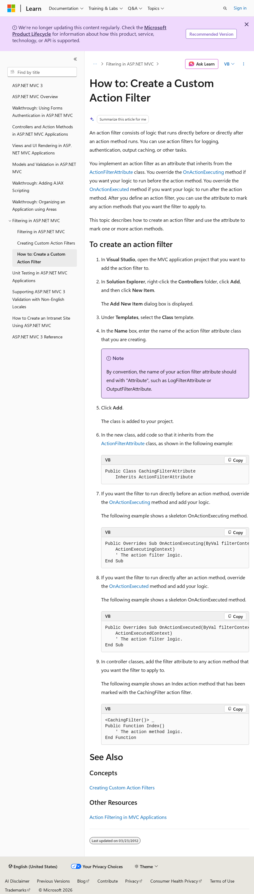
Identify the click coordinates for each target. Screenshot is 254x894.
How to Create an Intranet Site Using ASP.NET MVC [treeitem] (41, 322)
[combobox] (42, 72)
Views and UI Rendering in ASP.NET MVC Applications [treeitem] (42, 149)
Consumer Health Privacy (174, 881)
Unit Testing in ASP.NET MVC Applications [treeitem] (39, 276)
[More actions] (243, 64)
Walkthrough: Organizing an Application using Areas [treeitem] (38, 205)
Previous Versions (53, 881)
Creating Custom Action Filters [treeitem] (46, 243)
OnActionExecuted (109, 189)
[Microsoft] (11, 8)
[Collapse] (75, 59)
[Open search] (225, 8)
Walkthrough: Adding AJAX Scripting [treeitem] (37, 187)
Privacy (132, 881)
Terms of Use (222, 881)
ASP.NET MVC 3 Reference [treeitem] (37, 337)
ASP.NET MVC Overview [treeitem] (35, 96)
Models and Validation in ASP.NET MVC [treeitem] (44, 168)
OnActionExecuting (203, 172)
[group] (175, 552)
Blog (81, 881)
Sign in (240, 8)
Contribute (107, 881)
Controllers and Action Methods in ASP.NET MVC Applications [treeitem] (42, 130)
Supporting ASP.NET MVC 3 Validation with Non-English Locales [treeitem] (38, 299)
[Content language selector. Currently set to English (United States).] (33, 867)
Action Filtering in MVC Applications (128, 817)
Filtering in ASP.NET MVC (130, 64)
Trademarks (15, 890)
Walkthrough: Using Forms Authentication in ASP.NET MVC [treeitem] (42, 111)
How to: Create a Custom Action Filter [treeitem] (41, 258)
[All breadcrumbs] (94, 64)
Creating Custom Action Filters (122, 787)
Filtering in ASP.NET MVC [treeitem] (41, 231)
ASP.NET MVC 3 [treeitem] (27, 85)
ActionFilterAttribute (111, 172)
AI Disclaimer (17, 881)
